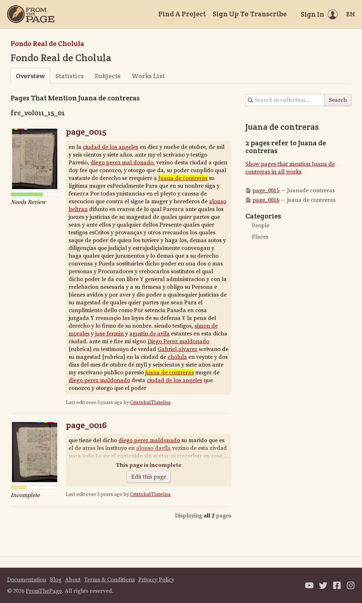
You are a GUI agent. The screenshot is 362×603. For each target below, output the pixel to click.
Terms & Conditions (109, 579)
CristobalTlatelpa (150, 402)
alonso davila (153, 448)
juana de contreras (169, 372)
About (73, 579)
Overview (30, 76)
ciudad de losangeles (174, 380)
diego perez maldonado (121, 162)
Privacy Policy (156, 579)
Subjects (108, 76)
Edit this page (148, 476)
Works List (148, 76)
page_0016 (86, 425)
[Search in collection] (285, 100)
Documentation (26, 579)
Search (338, 100)
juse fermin (109, 333)
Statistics (70, 76)
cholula (177, 357)
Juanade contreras (183, 178)
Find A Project (182, 13)
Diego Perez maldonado (178, 341)
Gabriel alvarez (177, 349)
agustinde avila (149, 333)
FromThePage (44, 591)
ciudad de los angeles (110, 147)
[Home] (30, 14)
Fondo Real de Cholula (47, 43)
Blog (56, 579)
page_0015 (86, 131)
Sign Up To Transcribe (250, 13)
